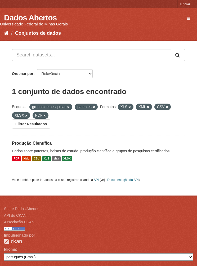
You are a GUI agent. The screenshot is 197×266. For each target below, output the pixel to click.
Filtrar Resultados (31, 124)
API (96, 180)
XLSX (66, 158)
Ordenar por (22, 74)
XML (26, 158)
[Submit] (178, 55)
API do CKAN (15, 215)
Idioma (10, 249)
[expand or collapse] (188, 18)
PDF (16, 158)
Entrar (185, 4)
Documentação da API (122, 180)
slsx (56, 158)
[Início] (6, 33)
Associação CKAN (19, 222)
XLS (46, 158)
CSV (36, 158)
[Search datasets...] (91, 55)
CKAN (13, 241)
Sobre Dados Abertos (21, 209)
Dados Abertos (30, 17)
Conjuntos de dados (38, 33)
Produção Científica (32, 143)
